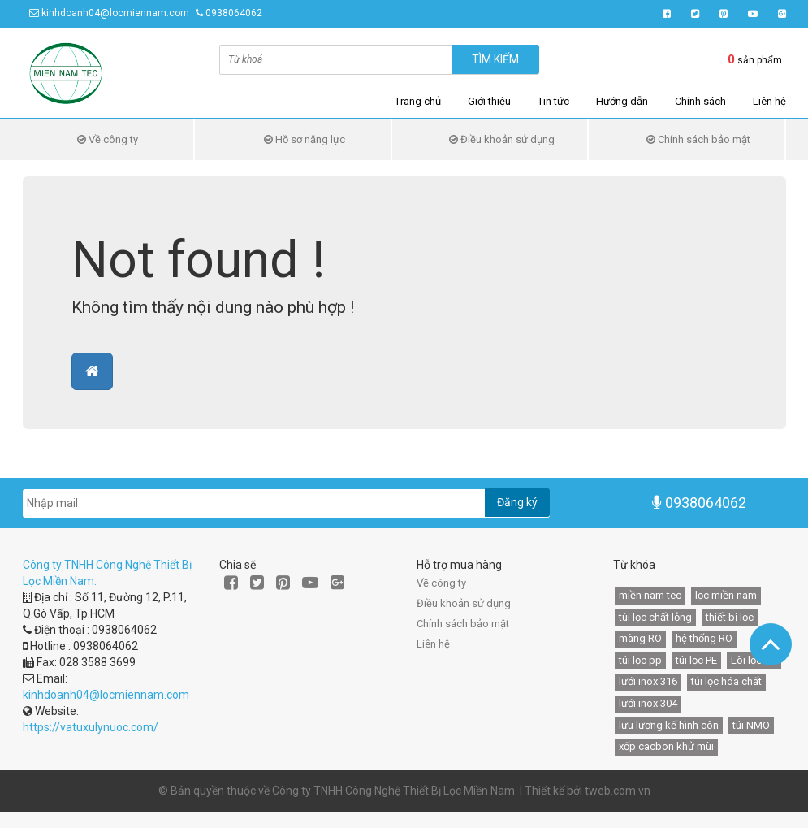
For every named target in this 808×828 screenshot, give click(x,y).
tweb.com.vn (617, 790)
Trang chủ (418, 101)
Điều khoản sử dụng (502, 139)
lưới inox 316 (648, 681)
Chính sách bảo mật (698, 139)
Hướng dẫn (622, 101)
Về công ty (107, 139)
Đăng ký (517, 502)
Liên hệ (769, 101)
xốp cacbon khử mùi (666, 746)
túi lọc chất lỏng (655, 617)
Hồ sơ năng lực (304, 139)
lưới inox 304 (648, 703)
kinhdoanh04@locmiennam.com (115, 13)
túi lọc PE (696, 660)
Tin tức (553, 101)
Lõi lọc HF (754, 660)
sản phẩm (755, 59)
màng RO (640, 638)
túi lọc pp (640, 660)
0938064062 (233, 13)
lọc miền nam (726, 595)
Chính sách (700, 101)
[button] (92, 371)
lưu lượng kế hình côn (669, 725)
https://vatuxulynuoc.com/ (90, 727)
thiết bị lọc (730, 617)
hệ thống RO (704, 638)
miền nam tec (650, 595)
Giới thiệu (489, 101)
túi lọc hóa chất (726, 681)
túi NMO (751, 725)
